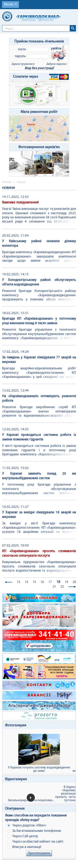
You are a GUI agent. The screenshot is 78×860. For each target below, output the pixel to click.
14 (26, 582)
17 (50, 582)
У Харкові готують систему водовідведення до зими (39, 753)
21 (54, 586)
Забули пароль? (56, 64)
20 (74, 582)
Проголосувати (39, 853)
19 (66, 582)
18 (58, 582)
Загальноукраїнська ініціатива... (31, 800)
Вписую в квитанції (24, 847)
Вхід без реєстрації (39, 68)
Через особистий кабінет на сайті (35, 841)
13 (18, 582)
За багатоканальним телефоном (34, 831)
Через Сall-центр (22, 836)
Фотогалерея (15, 725)
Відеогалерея (16, 779)
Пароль (20, 56)
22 (62, 586)
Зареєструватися (22, 64)
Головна (6, 182)
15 (34, 582)
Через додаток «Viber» (26, 825)
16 (42, 582)
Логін (22, 49)
